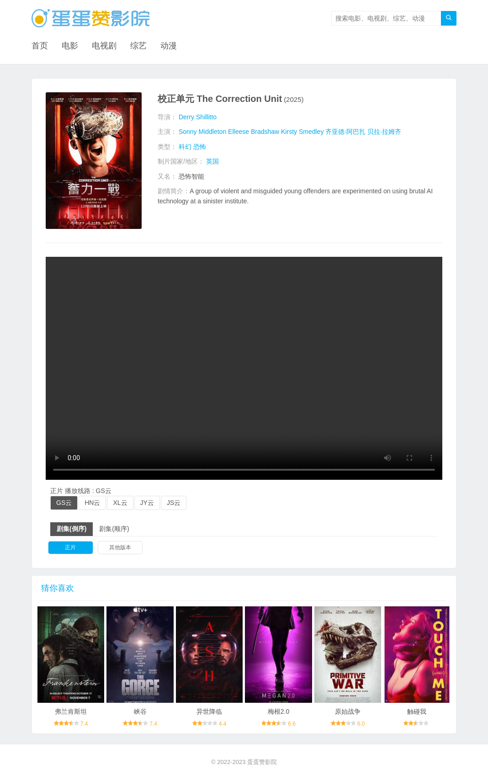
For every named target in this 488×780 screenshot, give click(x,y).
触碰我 (416, 711)
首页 (40, 45)
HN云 (92, 502)
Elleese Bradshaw (253, 131)
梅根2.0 (278, 711)
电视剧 (104, 45)
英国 (212, 161)
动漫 (168, 45)
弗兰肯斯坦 (71, 711)
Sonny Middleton (202, 131)
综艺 (138, 45)
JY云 (147, 502)
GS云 (64, 502)
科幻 (185, 146)
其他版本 (120, 547)
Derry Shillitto (198, 117)
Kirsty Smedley (302, 131)
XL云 (120, 502)
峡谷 (140, 711)
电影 (70, 45)
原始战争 (348, 711)
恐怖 (199, 146)
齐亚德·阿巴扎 (345, 131)
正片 (70, 547)
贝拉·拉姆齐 (384, 131)
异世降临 (209, 711)
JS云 (173, 502)
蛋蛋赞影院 (262, 762)
